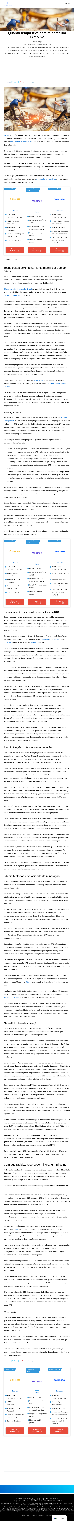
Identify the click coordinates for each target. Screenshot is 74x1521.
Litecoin (45, 639)
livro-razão (38, 380)
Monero (57, 639)
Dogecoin (7, 643)
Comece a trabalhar (14, 250)
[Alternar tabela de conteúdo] (14, 259)
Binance (15, 210)
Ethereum (35, 643)
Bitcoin (6, 135)
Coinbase (59, 210)
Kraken (36, 212)
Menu (70, 4)
